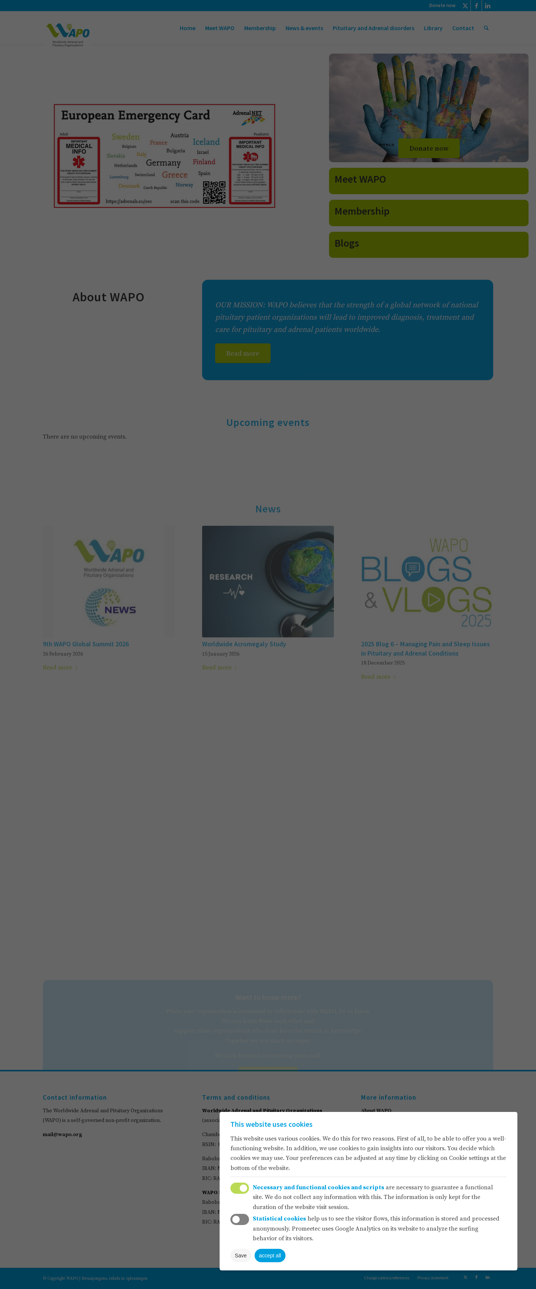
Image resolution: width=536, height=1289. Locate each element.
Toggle (239, 1188)
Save (241, 1255)
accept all (270, 1255)
